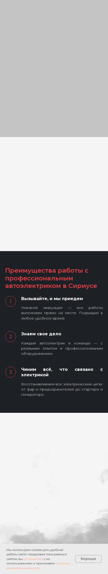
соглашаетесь (33, 559)
